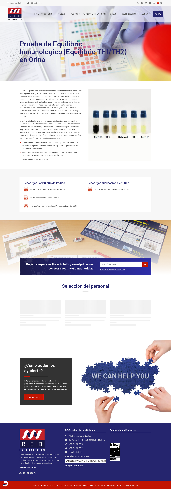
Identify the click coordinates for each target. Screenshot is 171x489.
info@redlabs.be (75, 452)
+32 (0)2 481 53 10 (76, 444)
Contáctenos (33, 397)
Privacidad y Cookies (112, 485)
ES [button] (159, 3)
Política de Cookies (97, 485)
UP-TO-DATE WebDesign (129, 485)
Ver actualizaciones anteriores (112, 270)
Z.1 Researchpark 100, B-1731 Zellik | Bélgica (87, 440)
